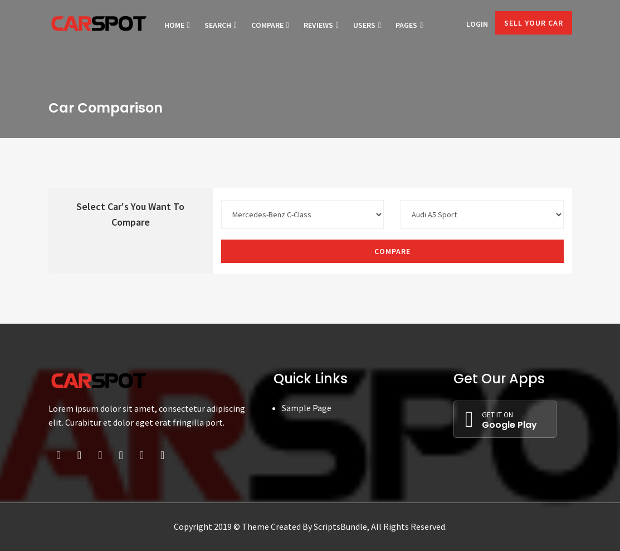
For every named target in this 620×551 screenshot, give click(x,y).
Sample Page (306, 407)
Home (177, 25)
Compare (270, 25)
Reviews (321, 25)
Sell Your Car (533, 23)
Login (477, 24)
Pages (409, 25)
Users (367, 25)
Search (220, 25)
